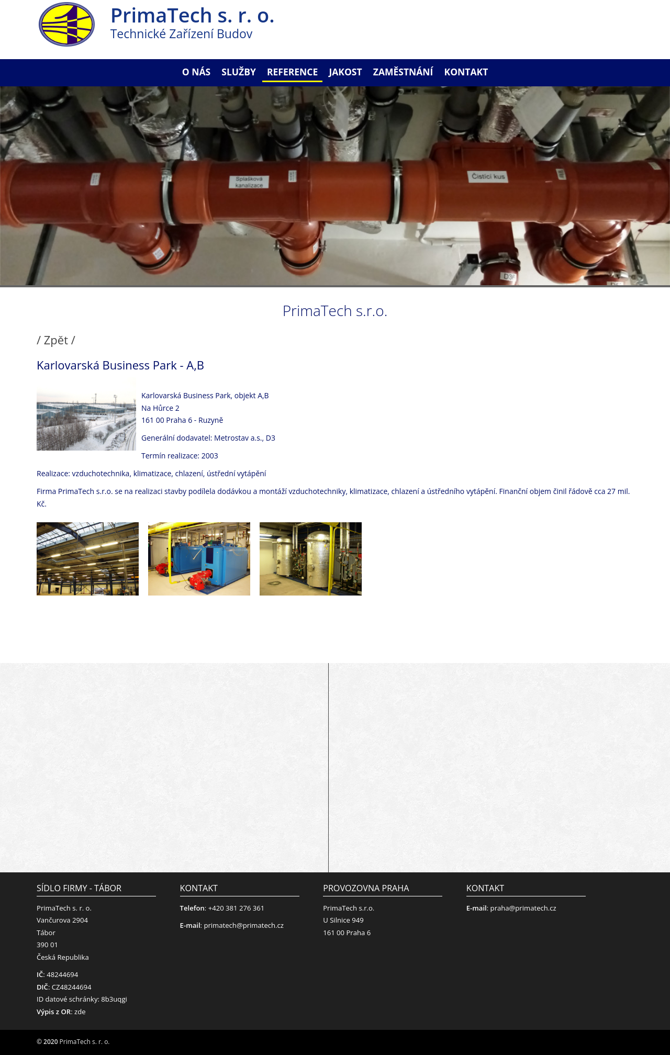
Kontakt (466, 71)
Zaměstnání (403, 71)
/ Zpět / (56, 339)
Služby (238, 71)
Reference (292, 71)
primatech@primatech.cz (244, 925)
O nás (196, 71)
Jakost (345, 71)
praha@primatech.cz (523, 908)
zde (80, 1011)
